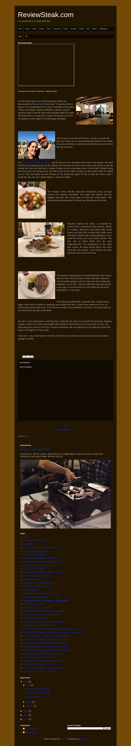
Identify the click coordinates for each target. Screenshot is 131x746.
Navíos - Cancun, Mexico (34, 554)
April (28, 685)
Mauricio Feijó (31, 729)
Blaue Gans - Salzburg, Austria (37, 586)
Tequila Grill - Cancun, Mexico (37, 551)
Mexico (94, 29)
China (48, 29)
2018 (26, 715)
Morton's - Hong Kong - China (36, 565)
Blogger (83, 739)
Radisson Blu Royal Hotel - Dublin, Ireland (42, 654)
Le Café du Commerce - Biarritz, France (41, 615)
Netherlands (103, 29)
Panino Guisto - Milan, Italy (35, 597)
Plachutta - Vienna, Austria (35, 618)
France (65, 29)
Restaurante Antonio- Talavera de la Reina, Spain (46, 646)
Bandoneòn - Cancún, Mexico (36, 608)
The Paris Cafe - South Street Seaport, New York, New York (50, 629)
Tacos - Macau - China (33, 569)
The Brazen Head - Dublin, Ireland (39, 657)
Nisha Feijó (30, 732)
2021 (26, 682)
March (29, 702)
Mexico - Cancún (33, 697)
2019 (26, 711)
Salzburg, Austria (31, 579)
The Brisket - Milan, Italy (34, 540)
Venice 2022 (28, 544)
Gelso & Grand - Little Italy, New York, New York (45, 639)
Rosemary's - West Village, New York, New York (45, 643)
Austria (27, 29)
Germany (73, 29)
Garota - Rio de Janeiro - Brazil (37, 664)
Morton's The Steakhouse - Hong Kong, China (44, 668)
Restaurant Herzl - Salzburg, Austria (39, 583)
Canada (41, 29)
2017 (26, 719)
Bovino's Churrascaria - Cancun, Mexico (41, 547)
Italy (88, 29)
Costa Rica (56, 29)
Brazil (34, 29)
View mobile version (65, 430)
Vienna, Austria (30, 590)
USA (26, 36)
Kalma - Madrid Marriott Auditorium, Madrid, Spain (46, 650)
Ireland (81, 29)
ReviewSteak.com (46, 15)
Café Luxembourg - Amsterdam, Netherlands (43, 611)
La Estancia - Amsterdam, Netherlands (41, 558)
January (30, 706)
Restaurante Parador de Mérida (37, 162)
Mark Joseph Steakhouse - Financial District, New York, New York (53, 632)
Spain (20, 36)
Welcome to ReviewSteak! (35, 449)
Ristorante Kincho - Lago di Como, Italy (41, 593)
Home (20, 29)
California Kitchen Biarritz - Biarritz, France (42, 572)
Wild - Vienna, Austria (33, 604)
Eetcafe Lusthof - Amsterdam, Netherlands (42, 562)
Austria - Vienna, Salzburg (37, 693)
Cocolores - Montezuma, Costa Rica (39, 671)
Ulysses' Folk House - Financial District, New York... (47, 636)
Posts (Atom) (31, 436)
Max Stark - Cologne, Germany (37, 576)
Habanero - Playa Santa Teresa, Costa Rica (43, 661)
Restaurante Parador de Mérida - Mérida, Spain (46, 601)
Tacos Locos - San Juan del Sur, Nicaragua (43, 622)
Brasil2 (64, 739)
